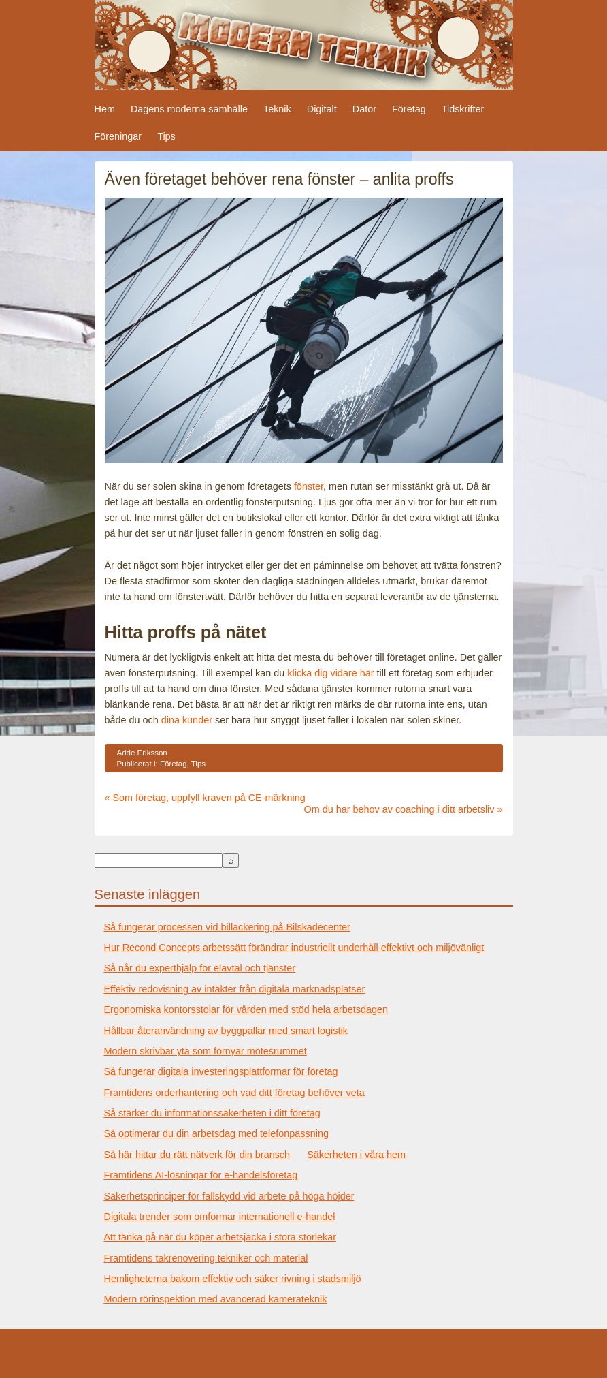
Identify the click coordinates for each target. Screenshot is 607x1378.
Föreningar (118, 136)
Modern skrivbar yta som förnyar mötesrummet (205, 1051)
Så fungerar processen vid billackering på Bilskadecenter (227, 927)
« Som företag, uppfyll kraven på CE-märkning (205, 797)
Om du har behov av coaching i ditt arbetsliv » (403, 809)
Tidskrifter (463, 109)
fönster (308, 486)
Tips (166, 136)
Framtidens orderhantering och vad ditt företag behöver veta (234, 1092)
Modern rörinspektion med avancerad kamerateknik (215, 1299)
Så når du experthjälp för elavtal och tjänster (200, 967)
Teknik (277, 109)
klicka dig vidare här (330, 673)
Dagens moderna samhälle (189, 109)
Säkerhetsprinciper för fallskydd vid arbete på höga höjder (229, 1196)
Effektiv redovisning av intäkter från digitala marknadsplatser (234, 989)
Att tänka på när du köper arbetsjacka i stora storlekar (220, 1237)
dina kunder (186, 720)
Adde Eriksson (142, 753)
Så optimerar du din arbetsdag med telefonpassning (216, 1133)
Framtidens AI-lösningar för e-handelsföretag (201, 1175)
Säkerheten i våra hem (356, 1154)
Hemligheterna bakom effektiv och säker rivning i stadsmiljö (232, 1278)
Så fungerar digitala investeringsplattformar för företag (221, 1071)
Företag (409, 109)
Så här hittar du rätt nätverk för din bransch (197, 1154)
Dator (364, 109)
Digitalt (322, 109)
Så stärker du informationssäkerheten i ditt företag (212, 1113)
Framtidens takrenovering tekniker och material (206, 1258)
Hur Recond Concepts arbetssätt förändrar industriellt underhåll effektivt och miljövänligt (294, 947)
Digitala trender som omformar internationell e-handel (219, 1216)
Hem (105, 109)
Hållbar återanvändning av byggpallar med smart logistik (226, 1030)
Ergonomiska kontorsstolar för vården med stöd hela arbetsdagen (246, 1009)
